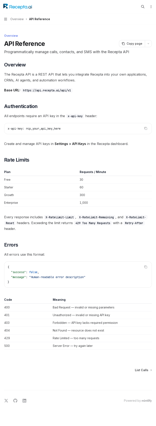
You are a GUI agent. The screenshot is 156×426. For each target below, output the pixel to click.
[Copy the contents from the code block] (145, 128)
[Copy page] (132, 43)
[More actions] (151, 7)
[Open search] (142, 6)
